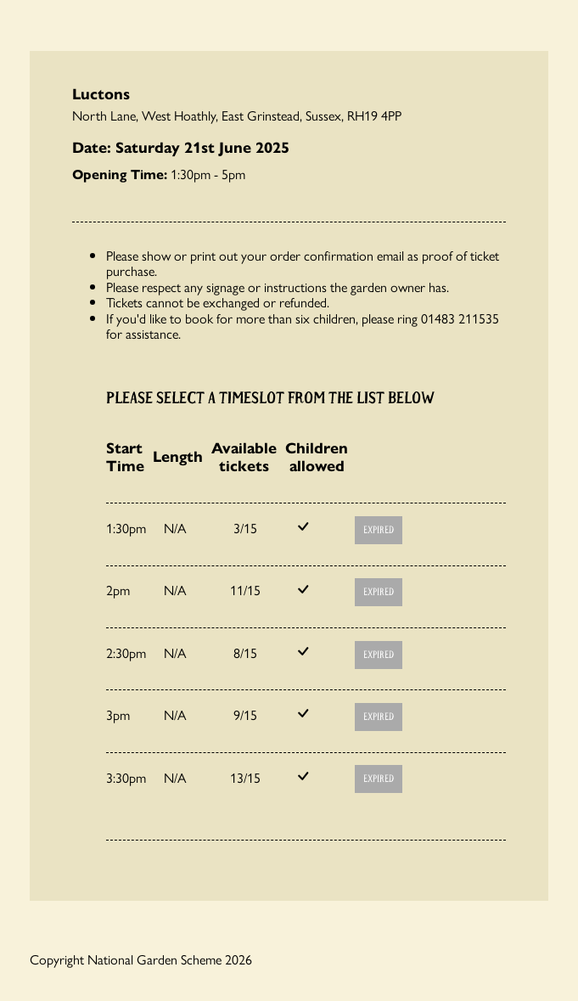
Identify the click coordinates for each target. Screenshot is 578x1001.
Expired (378, 530)
